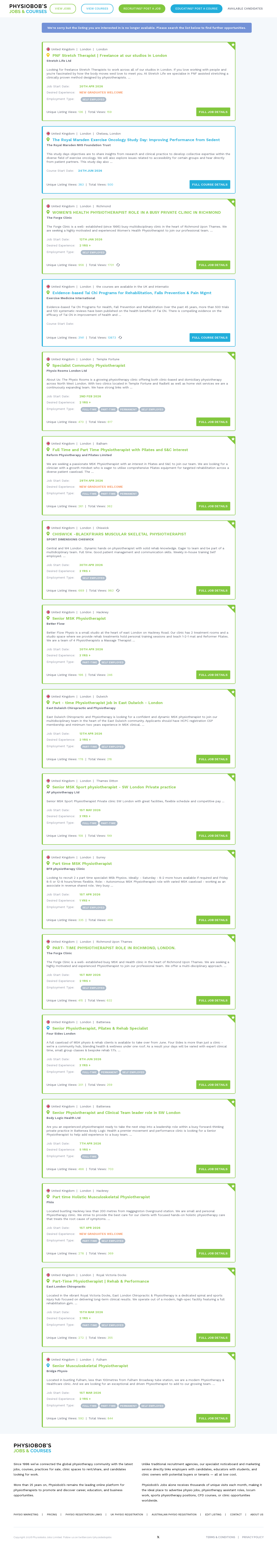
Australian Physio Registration (174, 1514)
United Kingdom (63, 49)
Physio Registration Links (84, 1514)
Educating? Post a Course (196, 8)
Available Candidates (245, 8)
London (85, 49)
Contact (236, 1514)
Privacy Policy (253, 1537)
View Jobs (63, 8)
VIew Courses (97, 8)
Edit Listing (213, 1514)
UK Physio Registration (127, 1514)
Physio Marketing (26, 1514)
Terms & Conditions (220, 1537)
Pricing (52, 1514)
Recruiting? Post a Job (142, 8)
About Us (256, 1514)
